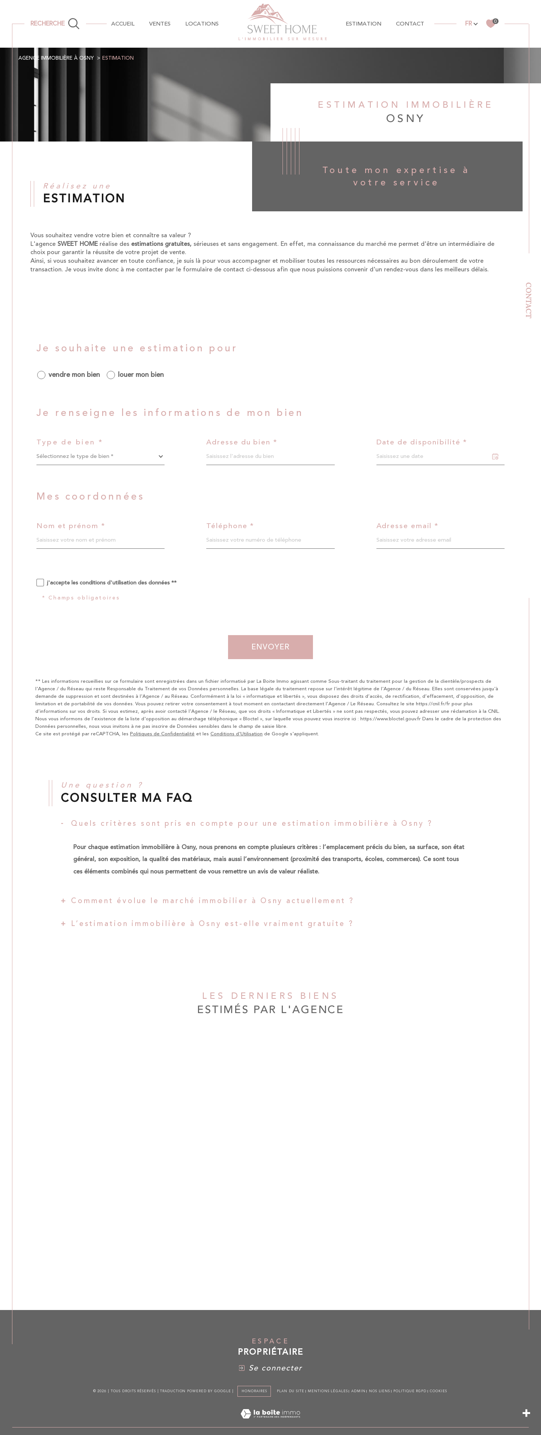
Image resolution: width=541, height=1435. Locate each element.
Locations (202, 24)
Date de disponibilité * (422, 442)
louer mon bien (141, 375)
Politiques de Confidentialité (162, 734)
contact (410, 24)
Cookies (438, 1391)
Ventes (160, 24)
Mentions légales (328, 1391)
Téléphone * (230, 526)
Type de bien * (69, 442)
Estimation (363, 24)
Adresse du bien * (241, 442)
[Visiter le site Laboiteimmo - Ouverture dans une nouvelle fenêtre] (270, 1422)
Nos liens (379, 1391)
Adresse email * (407, 526)
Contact (528, 300)
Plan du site (290, 1391)
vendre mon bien (74, 375)
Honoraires (254, 1391)
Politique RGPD (409, 1391)
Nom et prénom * (71, 526)
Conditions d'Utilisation (236, 734)
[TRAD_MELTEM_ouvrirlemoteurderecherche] (55, 24)
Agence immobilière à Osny (56, 58)
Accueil (122, 24)
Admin (358, 1391)
